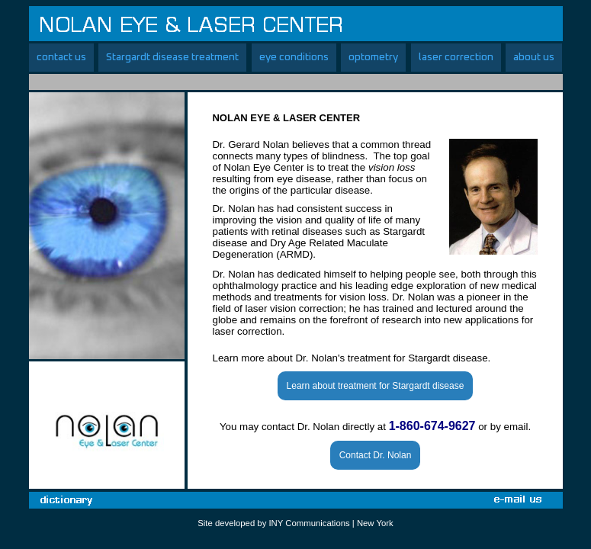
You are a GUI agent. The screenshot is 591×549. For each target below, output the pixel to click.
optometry (373, 57)
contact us (61, 57)
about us (533, 57)
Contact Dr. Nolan (375, 455)
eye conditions (294, 57)
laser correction (456, 57)
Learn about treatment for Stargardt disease (375, 385)
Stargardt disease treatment (172, 57)
